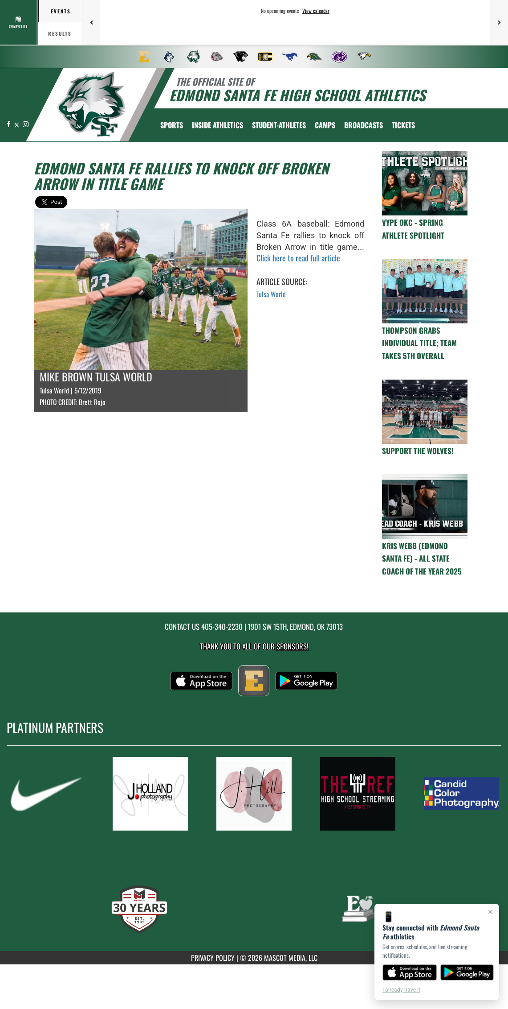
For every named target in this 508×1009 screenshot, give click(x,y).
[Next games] (499, 22)
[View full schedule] (19, 22)
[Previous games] (91, 22)
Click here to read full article (298, 258)
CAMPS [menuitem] (325, 125)
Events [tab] (61, 11)
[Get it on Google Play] (467, 972)
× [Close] (490, 911)
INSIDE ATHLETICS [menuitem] (217, 125)
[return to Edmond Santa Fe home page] (92, 104)
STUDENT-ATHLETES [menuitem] (279, 125)
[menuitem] (144, 56)
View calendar (315, 10)
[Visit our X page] (17, 123)
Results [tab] (60, 33)
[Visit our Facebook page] (9, 123)
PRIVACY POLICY (213, 957)
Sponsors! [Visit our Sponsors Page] (292, 646)
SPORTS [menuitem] (171, 125)
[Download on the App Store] (409, 972)
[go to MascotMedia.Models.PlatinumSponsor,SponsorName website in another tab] (46, 794)
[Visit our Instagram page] (25, 123)
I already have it (401, 990)
